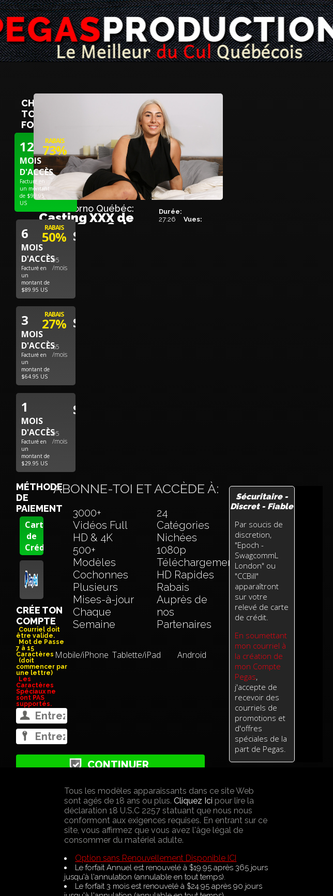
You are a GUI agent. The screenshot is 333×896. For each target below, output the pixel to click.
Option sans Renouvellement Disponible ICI (155, 858)
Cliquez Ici (193, 801)
